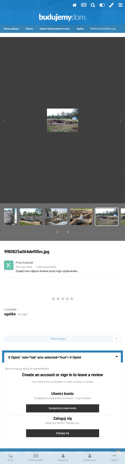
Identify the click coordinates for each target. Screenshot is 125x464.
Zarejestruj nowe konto (62, 397)
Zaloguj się (62, 422)
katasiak (28, 251)
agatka (10, 303)
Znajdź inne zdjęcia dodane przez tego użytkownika (46, 260)
